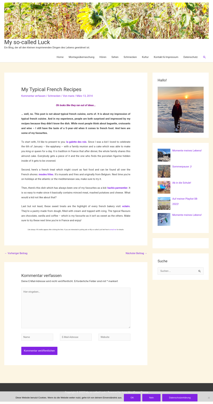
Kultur (145, 57)
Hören (103, 57)
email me (113, 230)
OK (132, 397)
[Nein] (208, 397)
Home (60, 57)
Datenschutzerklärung (180, 397)
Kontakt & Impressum (166, 57)
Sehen (114, 57)
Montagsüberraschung (81, 57)
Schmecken (130, 57)
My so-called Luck (28, 42)
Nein (151, 397)
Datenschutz (190, 57)
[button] (204, 57)
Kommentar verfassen (34, 96)
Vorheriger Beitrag (16, 253)
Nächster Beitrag (136, 253)
